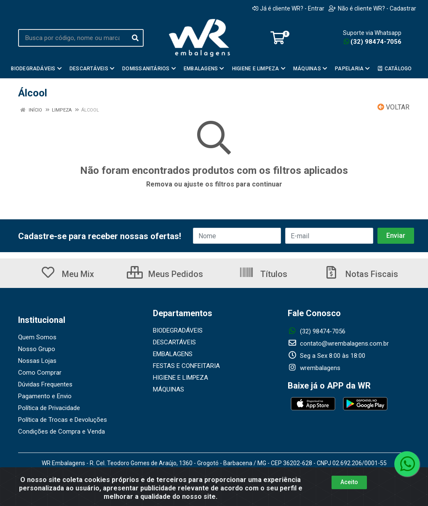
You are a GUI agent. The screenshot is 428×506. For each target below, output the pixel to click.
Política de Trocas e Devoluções (62, 419)
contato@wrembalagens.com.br (338, 343)
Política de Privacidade (49, 408)
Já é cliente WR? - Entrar (288, 8)
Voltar (393, 107)
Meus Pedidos (165, 274)
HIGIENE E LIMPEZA (180, 377)
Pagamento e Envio (45, 396)
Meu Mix (67, 274)
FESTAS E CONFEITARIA (186, 366)
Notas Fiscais (361, 274)
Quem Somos (37, 337)
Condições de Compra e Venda (61, 431)
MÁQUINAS (168, 389)
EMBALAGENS (173, 354)
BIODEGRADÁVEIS (178, 330)
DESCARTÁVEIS (174, 342)
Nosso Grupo (36, 349)
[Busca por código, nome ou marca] (72, 38)
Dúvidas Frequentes (45, 384)
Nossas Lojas (37, 361)
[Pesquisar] (135, 38)
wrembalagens (314, 368)
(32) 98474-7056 (372, 41)
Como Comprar (40, 372)
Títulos (263, 274)
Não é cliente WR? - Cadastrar (372, 8)
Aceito (349, 482)
